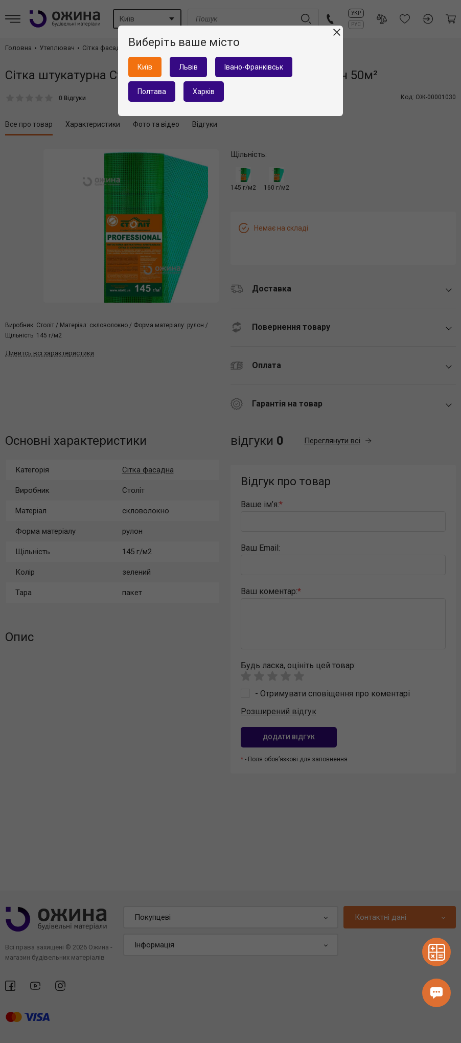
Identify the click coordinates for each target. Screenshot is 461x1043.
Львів (188, 67)
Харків (204, 91)
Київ (144, 67)
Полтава (151, 91)
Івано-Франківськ (253, 67)
